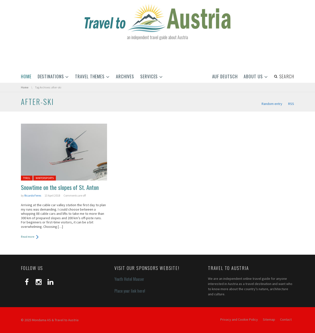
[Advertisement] (157, 56)
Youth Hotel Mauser (129, 279)
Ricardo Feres (32, 195)
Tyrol (26, 178)
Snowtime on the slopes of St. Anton (60, 187)
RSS (291, 103)
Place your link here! (129, 291)
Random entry (272, 103)
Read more (27, 236)
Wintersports (45, 178)
